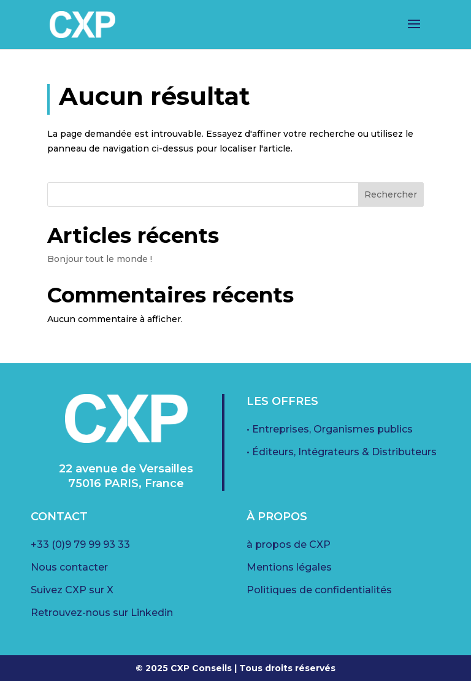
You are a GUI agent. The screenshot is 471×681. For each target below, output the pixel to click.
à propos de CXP (289, 544)
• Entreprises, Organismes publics (330, 429)
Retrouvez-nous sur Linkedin (102, 612)
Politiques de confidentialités (319, 590)
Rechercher (390, 194)
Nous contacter (69, 567)
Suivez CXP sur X (72, 590)
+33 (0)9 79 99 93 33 (80, 544)
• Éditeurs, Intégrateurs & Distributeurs (342, 452)
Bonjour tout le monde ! (99, 258)
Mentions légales (289, 567)
